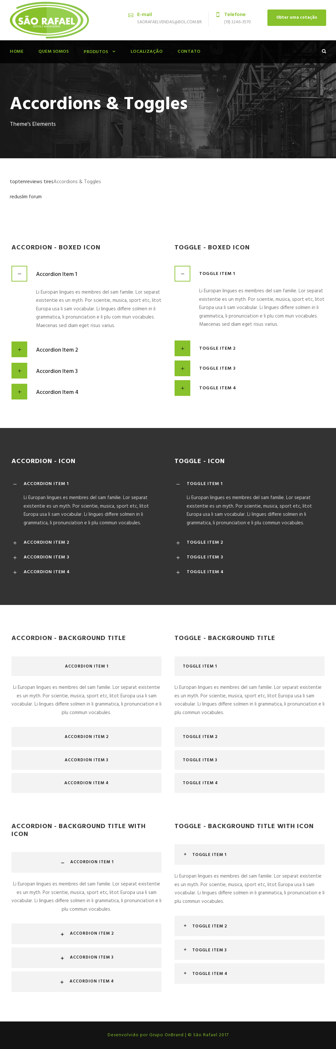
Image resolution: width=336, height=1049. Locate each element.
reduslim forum (26, 197)
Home (16, 51)
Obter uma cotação (296, 17)
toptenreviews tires (31, 182)
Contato (189, 51)
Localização (147, 51)
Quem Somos (53, 51)
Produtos (96, 52)
